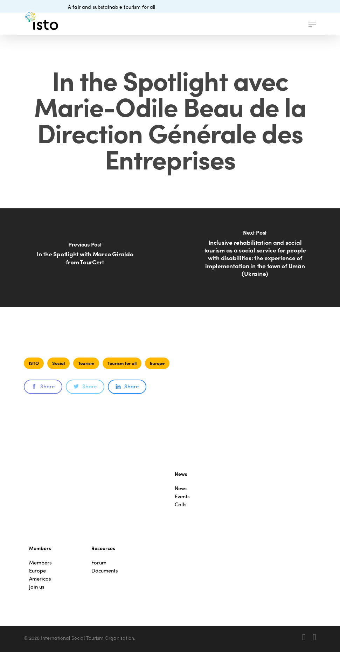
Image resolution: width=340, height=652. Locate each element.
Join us (36, 586)
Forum (98, 562)
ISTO (34, 363)
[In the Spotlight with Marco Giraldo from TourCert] (85, 257)
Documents (104, 570)
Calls (181, 504)
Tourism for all (122, 363)
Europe (157, 363)
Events (182, 496)
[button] (312, 24)
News (181, 488)
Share (43, 386)
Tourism (86, 363)
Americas (40, 578)
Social (58, 363)
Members (40, 562)
